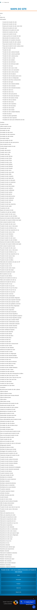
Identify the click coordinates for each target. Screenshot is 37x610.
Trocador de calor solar (5, 202)
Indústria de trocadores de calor (10, 32)
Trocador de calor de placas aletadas (9, 463)
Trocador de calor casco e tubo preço (9, 226)
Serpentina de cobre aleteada (7, 527)
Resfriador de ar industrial (6, 477)
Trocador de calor (6, 50)
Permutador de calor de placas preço (9, 425)
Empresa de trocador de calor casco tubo (12, 26)
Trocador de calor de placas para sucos (11, 75)
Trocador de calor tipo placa (9, 105)
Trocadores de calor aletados (7, 347)
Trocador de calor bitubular (6, 166)
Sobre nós (2, 17)
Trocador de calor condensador (7, 295)
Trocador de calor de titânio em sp (8, 228)
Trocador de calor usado (6, 206)
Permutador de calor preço (6, 132)
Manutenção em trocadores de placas (11, 40)
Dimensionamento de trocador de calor (9, 403)
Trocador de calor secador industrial (8, 325)
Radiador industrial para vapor (7, 558)
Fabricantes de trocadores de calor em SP (10, 261)
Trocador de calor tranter (8, 107)
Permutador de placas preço (6, 429)
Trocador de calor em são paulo (7, 180)
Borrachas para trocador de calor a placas (10, 389)
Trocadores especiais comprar (7, 491)
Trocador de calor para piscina (9, 93)
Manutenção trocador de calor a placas (11, 42)
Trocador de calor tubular (8, 109)
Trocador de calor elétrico (6, 275)
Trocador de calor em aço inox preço (8, 287)
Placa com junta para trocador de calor (9, 435)
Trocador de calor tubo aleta (6, 365)
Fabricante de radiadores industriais (8, 552)
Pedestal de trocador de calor (7, 421)
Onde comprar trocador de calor (7, 222)
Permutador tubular (4, 138)
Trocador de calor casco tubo (7, 172)
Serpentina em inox (4, 542)
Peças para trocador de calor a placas (11, 44)
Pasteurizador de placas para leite (8, 415)
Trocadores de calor (4, 208)
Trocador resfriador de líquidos (7, 329)
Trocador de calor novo (7, 91)
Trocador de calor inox (7, 89)
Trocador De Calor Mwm (6, 381)
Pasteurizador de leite (5, 128)
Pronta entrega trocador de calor (7, 146)
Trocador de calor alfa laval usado (10, 63)
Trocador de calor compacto (6, 176)
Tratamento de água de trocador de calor (9, 455)
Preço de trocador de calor (6, 140)
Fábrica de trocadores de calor (9, 28)
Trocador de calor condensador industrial (9, 323)
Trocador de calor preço (8, 101)
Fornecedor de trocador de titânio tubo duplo (10, 220)
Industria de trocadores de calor (7, 271)
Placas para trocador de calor (7, 437)
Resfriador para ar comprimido (7, 485)
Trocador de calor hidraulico (6, 234)
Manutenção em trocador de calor (8, 411)
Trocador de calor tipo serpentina (8, 204)
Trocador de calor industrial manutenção (9, 469)
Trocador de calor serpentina (9, 103)
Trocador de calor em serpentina (7, 182)
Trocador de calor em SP (6, 265)
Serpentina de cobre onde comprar (8, 530)
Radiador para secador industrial (7, 562)
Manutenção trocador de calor (7, 413)
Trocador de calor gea (7, 81)
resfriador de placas (4, 493)
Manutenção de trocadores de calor (10, 38)
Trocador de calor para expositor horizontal (10, 299)
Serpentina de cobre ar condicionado (8, 529)
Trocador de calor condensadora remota (9, 321)
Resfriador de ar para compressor (8, 479)
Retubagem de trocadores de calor (8, 451)
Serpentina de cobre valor (6, 538)
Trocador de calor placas (6, 471)
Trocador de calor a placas (6, 457)
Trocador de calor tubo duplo (7, 269)
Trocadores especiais (5, 489)
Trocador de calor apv (7, 65)
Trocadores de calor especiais (9, 117)
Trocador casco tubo (5, 154)
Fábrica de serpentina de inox (7, 513)
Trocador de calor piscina (6, 194)
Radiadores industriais (5, 564)
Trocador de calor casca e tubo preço (9, 509)
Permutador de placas (5, 427)
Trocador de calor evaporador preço (8, 327)
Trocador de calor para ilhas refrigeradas (9, 305)
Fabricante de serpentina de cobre (8, 519)
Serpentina (2, 511)
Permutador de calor (5, 130)
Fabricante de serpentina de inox (8, 521)
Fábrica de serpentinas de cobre (7, 515)
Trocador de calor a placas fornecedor (9, 459)
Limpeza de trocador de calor (9, 34)
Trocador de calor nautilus (6, 192)
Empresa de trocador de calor (9, 24)
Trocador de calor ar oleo (6, 162)
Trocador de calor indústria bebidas (10, 83)
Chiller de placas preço (5, 397)
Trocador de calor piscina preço (7, 196)
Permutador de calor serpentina (7, 134)
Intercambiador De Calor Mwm (7, 385)
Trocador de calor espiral (6, 184)
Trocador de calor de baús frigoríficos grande (10, 317)
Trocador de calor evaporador (7, 309)
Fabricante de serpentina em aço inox (9, 523)
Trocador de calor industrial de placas (11, 87)
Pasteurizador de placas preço (7, 417)
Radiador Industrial (4, 550)
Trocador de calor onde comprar (7, 267)
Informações (3, 19)
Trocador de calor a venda (8, 58)
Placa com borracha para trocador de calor (10, 431)
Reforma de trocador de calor (7, 441)
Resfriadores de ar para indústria (8, 487)
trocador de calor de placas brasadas (9, 501)
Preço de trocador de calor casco (8, 224)
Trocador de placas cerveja (6, 473)
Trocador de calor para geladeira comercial (10, 303)
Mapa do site (18, 592)
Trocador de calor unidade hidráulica (11, 111)
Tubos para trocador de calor (7, 475)
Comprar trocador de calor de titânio (8, 216)
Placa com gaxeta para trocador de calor (9, 433)
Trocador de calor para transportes (8, 311)
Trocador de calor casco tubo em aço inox (10, 507)
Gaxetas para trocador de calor (7, 405)
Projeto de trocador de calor (9, 48)
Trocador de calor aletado (8, 59)
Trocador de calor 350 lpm (6, 156)
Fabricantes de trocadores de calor (10, 30)
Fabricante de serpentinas (6, 525)
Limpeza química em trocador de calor (11, 36)
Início (1, 13)
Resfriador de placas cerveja (7, 447)
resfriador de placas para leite (7, 495)
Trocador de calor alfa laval (8, 61)
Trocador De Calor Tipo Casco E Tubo (9, 375)
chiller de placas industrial (6, 505)
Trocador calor (3, 148)
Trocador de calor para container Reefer (9, 319)
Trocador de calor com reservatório (10, 69)
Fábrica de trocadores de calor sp (8, 279)
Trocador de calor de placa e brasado (9, 461)
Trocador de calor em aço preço (7, 291)
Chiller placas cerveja (5, 401)
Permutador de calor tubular (6, 136)
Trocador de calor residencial (7, 198)
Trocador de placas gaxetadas (9, 115)
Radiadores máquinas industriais (8, 566)
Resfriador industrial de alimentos (8, 483)
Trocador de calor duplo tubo (7, 178)
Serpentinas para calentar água (7, 546)
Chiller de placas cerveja (6, 393)
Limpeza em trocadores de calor (7, 409)
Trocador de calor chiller (5, 174)
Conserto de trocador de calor (9, 22)
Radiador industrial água (6, 556)
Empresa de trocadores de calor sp (8, 277)
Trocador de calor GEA (5, 341)
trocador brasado (4, 497)
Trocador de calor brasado (6, 168)
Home (18, 575)
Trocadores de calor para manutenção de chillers (11, 373)
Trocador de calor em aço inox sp (8, 289)
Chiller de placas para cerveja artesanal (9, 395)
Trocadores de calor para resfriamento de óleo (13, 119)
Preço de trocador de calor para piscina (9, 142)
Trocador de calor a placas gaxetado (11, 54)
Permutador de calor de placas (7, 423)
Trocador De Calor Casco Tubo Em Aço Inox (10, 377)
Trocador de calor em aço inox (7, 285)
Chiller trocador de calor (5, 126)
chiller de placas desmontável (7, 503)
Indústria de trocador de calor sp (7, 281)
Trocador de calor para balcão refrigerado (10, 297)
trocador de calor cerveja (6, 499)
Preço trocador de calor (5, 144)
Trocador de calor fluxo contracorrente (11, 79)
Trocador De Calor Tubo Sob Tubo (8, 379)
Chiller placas (3, 399)
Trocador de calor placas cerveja (10, 97)
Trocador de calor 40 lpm (6, 158)
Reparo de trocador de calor (6, 210)
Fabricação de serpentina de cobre (8, 517)
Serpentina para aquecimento (7, 548)
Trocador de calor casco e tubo (9, 67)
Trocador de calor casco (5, 170)
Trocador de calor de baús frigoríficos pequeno (11, 315)
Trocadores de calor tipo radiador (8, 212)
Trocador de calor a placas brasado (10, 52)
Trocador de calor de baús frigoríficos (9, 313)
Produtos (2, 122)
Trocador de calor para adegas (7, 307)
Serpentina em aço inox (5, 540)
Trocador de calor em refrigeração (10, 77)
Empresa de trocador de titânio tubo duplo (10, 218)
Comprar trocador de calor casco (8, 214)
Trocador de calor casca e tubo (7, 232)
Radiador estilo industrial (6, 554)
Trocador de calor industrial (8, 85)
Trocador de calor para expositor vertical (9, 301)
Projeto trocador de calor (6, 439)
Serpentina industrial (5, 544)
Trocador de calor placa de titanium (10, 95)
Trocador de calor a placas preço (10, 56)
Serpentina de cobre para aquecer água (9, 532)
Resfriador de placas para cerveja (8, 449)
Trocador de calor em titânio (6, 236)
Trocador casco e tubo (5, 152)
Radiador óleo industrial (5, 560)
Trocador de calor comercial (6, 293)
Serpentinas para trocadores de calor (9, 453)
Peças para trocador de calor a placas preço (12, 46)
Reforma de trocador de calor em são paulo (10, 443)
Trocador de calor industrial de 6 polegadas (10, 467)
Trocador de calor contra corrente (10, 71)
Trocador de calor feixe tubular (7, 186)
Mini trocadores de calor (5, 273)
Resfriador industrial (4, 481)
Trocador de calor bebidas (6, 164)
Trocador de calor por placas (9, 99)
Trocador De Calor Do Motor (6, 383)
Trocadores (2, 387)
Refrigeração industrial (5, 445)
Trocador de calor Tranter (6, 345)
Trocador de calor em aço (6, 283)
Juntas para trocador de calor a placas (9, 407)
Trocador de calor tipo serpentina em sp (9, 230)
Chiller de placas (4, 391)
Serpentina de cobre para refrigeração (9, 534)
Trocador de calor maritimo (6, 188)
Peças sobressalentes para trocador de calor (10, 419)
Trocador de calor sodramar (6, 200)
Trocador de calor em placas (7, 465)
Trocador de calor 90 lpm (6, 160)
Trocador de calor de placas (9, 73)
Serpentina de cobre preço (6, 536)
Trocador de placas (7, 113)
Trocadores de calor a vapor (6, 369)
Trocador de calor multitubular (7, 190)
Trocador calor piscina (5, 150)
